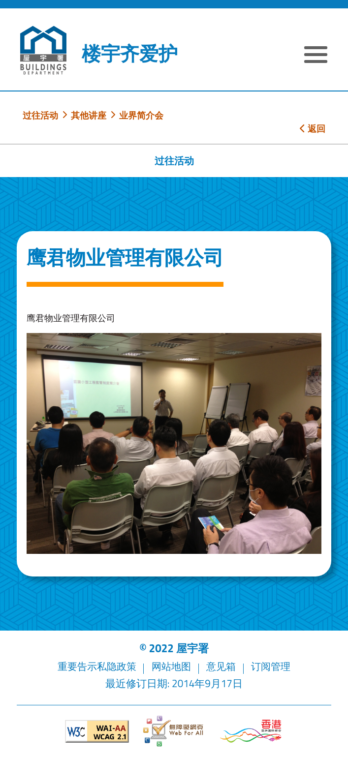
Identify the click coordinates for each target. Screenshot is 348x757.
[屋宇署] (43, 50)
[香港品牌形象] (250, 731)
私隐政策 (114, 666)
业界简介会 (141, 115)
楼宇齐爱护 (130, 53)
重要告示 (73, 666)
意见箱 (223, 666)
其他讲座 (88, 115)
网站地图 (171, 666)
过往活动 (40, 115)
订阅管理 (274, 666)
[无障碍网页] (174, 731)
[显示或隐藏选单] (315, 56)
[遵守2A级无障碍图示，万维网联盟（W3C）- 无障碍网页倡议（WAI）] (97, 731)
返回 (312, 128)
